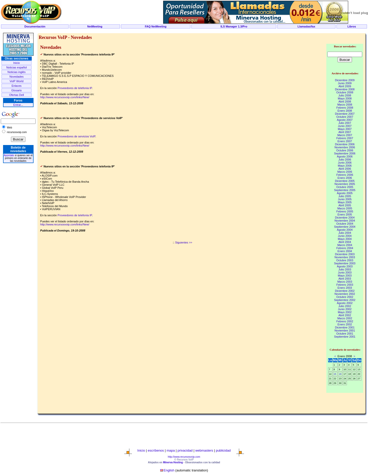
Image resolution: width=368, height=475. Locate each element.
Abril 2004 (345, 241)
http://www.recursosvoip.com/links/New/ (64, 97)
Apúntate (9, 155)
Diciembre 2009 (345, 80)
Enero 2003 (345, 287)
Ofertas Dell (16, 94)
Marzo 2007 (344, 135)
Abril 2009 (345, 86)
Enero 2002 (345, 324)
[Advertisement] (184, 31)
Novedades (16, 76)
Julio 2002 (344, 306)
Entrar (17, 104)
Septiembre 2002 (345, 299)
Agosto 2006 (345, 156)
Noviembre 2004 (344, 220)
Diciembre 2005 (345, 180)
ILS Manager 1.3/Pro (234, 26)
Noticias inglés (17, 72)
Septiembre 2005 (345, 190)
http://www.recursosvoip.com (184, 456)
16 (340, 374)
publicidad (223, 450)
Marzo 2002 (344, 318)
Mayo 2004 (344, 238)
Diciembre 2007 (345, 113)
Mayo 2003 (344, 275)
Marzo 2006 (344, 171)
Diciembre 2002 (345, 290)
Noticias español (16, 67)
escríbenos (156, 450)
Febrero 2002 (344, 321)
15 (335, 374)
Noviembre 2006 (344, 147)
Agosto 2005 (345, 193)
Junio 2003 (345, 272)
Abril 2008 (345, 101)
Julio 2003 (344, 269)
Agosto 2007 (345, 119)
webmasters (204, 450)
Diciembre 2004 (345, 217)
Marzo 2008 (344, 104)
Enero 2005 (345, 214)
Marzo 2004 (344, 245)
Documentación (34, 26)
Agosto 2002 (345, 303)
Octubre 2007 (344, 116)
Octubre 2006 (344, 150)
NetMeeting (94, 26)
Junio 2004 (345, 235)
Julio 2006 (344, 159)
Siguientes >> (183, 242)
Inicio (16, 62)
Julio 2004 (344, 232)
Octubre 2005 (344, 187)
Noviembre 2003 (344, 257)
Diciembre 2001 (345, 327)
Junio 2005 (345, 199)
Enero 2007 (345, 141)
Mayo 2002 (344, 312)
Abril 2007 (345, 132)
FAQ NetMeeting (155, 26)
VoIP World (17, 81)
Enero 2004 (345, 251)
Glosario (16, 90)
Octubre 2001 (344, 333)
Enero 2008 (345, 110)
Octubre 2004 (344, 223)
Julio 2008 (344, 95)
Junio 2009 (345, 83)
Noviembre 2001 (344, 330)
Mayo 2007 (344, 129)
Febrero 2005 (344, 211)
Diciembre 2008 (345, 89)
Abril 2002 (345, 315)
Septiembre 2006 (345, 153)
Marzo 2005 (344, 208)
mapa (170, 450)
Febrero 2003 (344, 284)
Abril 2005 (345, 205)
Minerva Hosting (173, 462)
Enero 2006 (345, 177)
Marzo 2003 (344, 281)
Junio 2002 (345, 309)
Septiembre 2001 (345, 336)
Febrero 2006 (344, 174)
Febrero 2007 (344, 138)
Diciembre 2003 (345, 254)
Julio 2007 (344, 122)
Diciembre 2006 (345, 144)
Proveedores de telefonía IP (75, 88)
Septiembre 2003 (345, 263)
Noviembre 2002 (344, 293)
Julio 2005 (344, 196)
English (169, 470)
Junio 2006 (345, 162)
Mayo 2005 (344, 202)
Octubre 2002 (344, 296)
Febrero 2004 (344, 248)
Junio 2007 (345, 125)
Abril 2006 (345, 168)
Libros (351, 26)
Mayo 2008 (344, 98)
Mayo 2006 (344, 165)
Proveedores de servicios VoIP (76, 136)
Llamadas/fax (306, 26)
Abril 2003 (345, 278)
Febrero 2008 (344, 107)
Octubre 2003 (344, 260)
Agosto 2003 (345, 266)
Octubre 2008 (344, 92)
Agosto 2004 (345, 229)
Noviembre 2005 (344, 183)
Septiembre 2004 (345, 226)
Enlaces (16, 85)
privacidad (185, 450)
